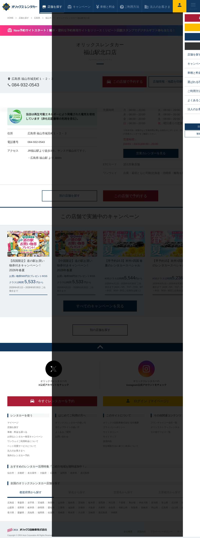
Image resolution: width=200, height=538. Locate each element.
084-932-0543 (23, 84)
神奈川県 (143, 502)
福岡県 (63, 473)
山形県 (61, 502)
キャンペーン (79, 7)
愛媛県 (20, 512)
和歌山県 (123, 507)
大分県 (81, 512)
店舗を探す (12, 427)
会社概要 (128, 531)
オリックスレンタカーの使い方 (70, 422)
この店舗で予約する (130, 196)
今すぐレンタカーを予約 (52, 400)
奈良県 (112, 507)
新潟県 (154, 502)
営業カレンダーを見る (151, 153)
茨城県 (81, 502)
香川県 (10, 512)
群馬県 (101, 502)
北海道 (10, 502)
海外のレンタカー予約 (18, 455)
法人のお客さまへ (16, 450)
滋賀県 (71, 507)
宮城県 (41, 502)
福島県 (71, 502)
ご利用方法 (129, 7)
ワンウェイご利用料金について (22, 441)
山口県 (174, 507)
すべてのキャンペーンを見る (100, 306)
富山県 (164, 502)
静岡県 (41, 507)
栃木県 (91, 502)
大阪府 (43, 473)
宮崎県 (91, 512)
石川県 (174, 502)
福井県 (185, 502)
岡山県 (154, 507)
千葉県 (122, 502)
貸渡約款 (107, 441)
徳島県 (185, 507)
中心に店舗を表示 (189, 117)
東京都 (132, 502)
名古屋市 (32, 473)
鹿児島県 (84, 473)
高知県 (31, 512)
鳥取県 (134, 507)
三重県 (61, 507)
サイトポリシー (110, 432)
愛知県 (51, 507)
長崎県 (61, 512)
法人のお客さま (157, 7)
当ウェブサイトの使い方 (67, 427)
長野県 (20, 507)
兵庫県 (101, 507)
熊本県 (73, 473)
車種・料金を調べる (17, 432)
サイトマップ (109, 436)
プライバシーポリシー (114, 427)
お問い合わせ (61, 436)
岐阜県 (31, 507)
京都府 (20, 473)
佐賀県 (51, 512)
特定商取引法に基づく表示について (120, 446)
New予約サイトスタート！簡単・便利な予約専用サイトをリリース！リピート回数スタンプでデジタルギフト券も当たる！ (94, 30)
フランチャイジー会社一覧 (164, 422)
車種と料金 (105, 7)
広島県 (53, 473)
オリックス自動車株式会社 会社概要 (121, 422)
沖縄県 (114, 512)
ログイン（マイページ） (147, 400)
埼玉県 (112, 502)
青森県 (20, 502)
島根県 (144, 507)
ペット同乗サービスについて (21, 446)
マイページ (12, 422)
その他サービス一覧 (161, 432)
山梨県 (10, 507)
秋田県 (51, 502)
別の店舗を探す (69, 195)
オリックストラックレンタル (165, 427)
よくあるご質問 (63, 432)
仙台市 (10, 473)
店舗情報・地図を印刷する (170, 81)
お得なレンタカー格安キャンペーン (25, 436)
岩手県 (31, 502)
